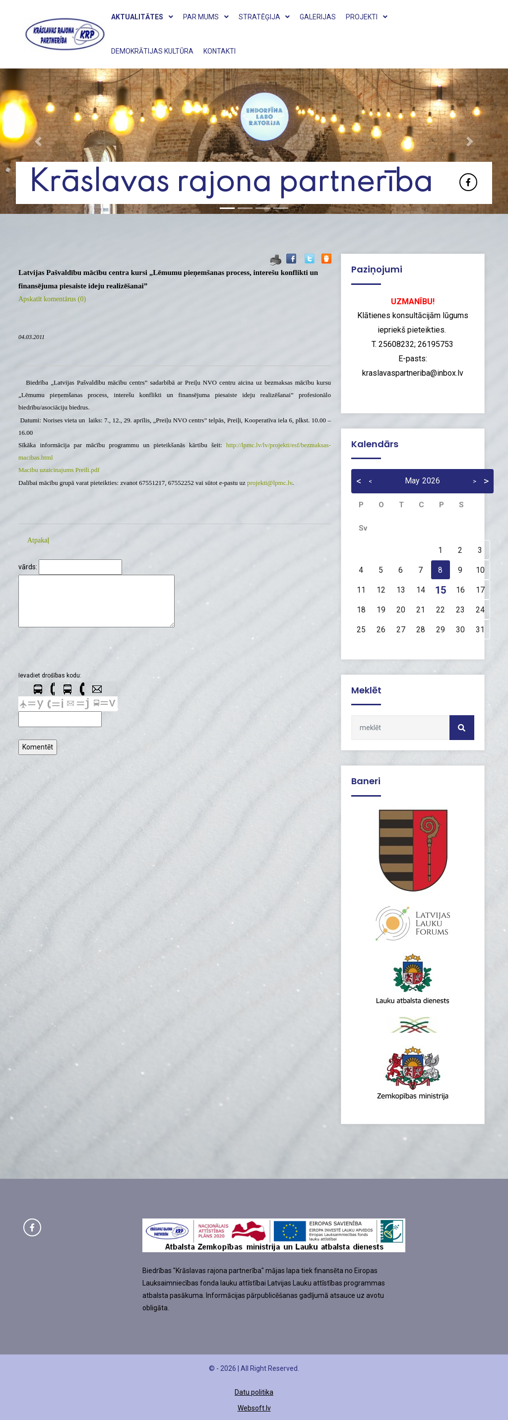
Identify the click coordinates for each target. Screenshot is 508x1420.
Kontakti (219, 51)
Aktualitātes (142, 17)
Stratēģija (264, 17)
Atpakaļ (38, 540)
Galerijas (318, 17)
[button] (38, 141)
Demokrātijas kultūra (152, 51)
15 (440, 590)
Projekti (366, 17)
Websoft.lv (254, 1408)
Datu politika (254, 1392)
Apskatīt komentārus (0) (52, 299)
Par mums (206, 17)
